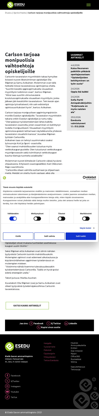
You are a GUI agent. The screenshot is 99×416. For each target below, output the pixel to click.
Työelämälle (49, 347)
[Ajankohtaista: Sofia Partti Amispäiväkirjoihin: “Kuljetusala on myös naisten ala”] (80, 106)
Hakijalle (47, 343)
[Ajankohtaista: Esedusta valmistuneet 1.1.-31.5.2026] (80, 123)
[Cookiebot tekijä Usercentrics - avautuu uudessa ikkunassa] (84, 178)
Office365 (75, 356)
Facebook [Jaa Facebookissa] (36, 323)
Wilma (74, 362)
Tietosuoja (75, 369)
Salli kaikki (81, 236)
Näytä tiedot (85, 228)
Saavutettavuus (78, 367)
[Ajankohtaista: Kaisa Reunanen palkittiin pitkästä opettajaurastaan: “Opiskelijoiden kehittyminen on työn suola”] (80, 76)
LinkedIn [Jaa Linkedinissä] (70, 323)
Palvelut (47, 350)
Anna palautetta (78, 345)
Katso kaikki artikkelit (27, 305)
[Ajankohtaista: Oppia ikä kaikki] (80, 91)
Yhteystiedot (50, 357)
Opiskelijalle (49, 353)
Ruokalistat (76, 359)
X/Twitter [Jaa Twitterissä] (54, 323)
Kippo (74, 353)
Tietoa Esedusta (51, 360)
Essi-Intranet (77, 351)
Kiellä (18, 236)
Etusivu (8, 13)
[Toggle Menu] (88, 5)
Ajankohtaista (19, 13)
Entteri (74, 348)
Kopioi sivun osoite (48, 327)
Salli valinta (49, 236)
